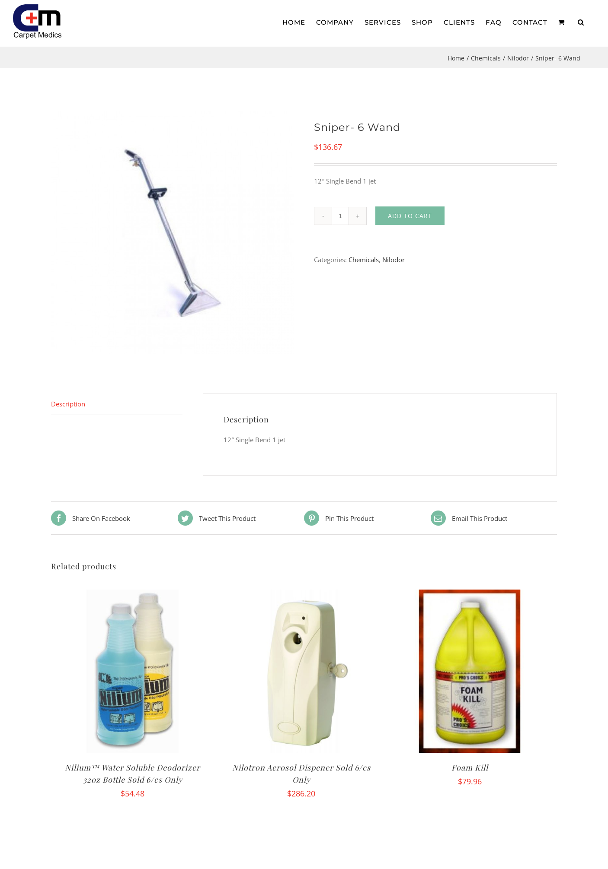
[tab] (116, 404)
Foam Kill (469, 767)
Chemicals (364, 259)
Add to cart (410, 216)
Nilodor (393, 259)
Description (68, 404)
